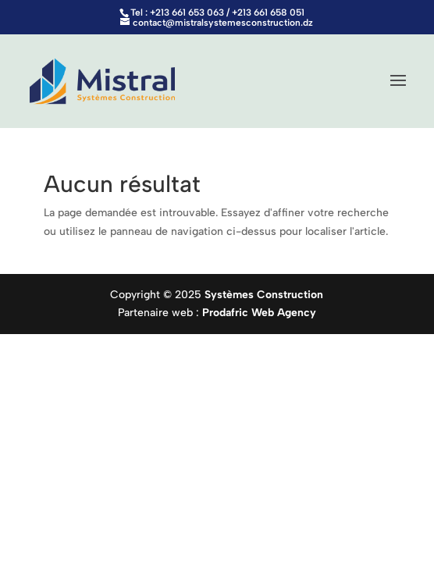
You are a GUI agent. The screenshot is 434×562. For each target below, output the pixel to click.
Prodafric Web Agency (259, 312)
